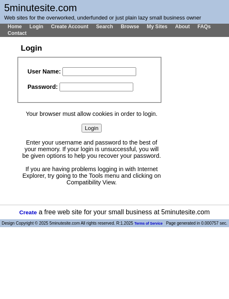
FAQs (204, 26)
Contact (17, 33)
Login (36, 26)
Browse (130, 26)
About (182, 26)
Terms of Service (148, 223)
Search (104, 26)
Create (28, 212)
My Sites (157, 26)
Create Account (69, 26)
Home (14, 26)
